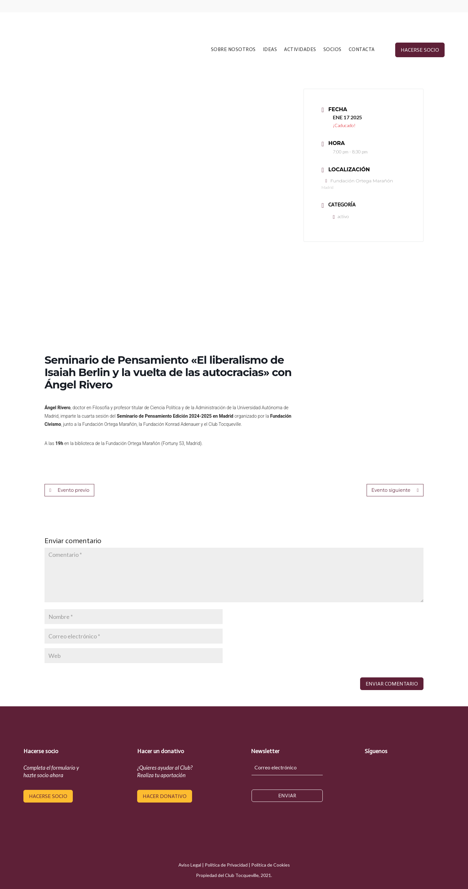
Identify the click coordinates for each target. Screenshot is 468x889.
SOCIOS (332, 49)
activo (341, 216)
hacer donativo (165, 796)
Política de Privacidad (226, 865)
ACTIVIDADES (300, 49)
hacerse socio (420, 50)
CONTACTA (362, 49)
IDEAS (270, 49)
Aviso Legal (189, 865)
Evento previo (69, 490)
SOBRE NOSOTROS (233, 49)
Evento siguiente (395, 490)
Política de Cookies (270, 865)
